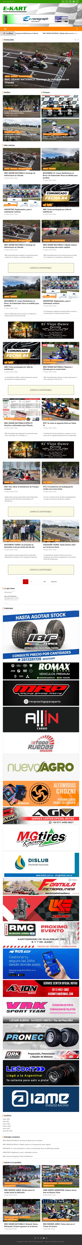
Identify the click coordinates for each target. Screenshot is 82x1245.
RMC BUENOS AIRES (10, 1185)
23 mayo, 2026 (47, 250)
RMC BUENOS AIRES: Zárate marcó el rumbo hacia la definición (19, 1191)
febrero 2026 (7, 1126)
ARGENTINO (8, 205)
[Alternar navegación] (5, 29)
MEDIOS (11, 108)
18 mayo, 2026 (8, 139)
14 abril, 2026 (8, 1229)
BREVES (7, 76)
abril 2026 (6, 1121)
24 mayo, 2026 (9, 85)
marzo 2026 (6, 1124)
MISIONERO (52, 168)
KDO (12, 482)
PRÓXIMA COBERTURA (58, 360)
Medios (7, 92)
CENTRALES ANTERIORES (11, 1183)
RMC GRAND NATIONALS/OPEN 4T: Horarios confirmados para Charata (18, 424)
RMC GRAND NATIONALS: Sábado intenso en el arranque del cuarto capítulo (60, 246)
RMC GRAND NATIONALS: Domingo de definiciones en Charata (26, 33)
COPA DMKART (47, 108)
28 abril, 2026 (47, 1195)
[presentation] (75, 39)
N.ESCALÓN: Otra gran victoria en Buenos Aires (59, 112)
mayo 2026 (6, 1119)
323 (44, 582)
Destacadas (9, 40)
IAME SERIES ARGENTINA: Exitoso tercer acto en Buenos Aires (59, 1191)
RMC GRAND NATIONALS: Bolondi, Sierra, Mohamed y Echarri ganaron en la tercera (21, 1225)
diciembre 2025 (7, 1131)
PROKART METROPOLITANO (60, 134)
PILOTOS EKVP (57, 108)
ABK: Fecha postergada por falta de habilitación (18, 1156)
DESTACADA (14, 76)
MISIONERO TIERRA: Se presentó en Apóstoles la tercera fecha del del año (19, 546)
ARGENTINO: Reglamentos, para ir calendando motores (18, 210)
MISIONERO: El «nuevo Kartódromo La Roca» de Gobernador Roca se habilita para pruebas (60, 175)
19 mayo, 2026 (8, 115)
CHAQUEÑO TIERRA (10, 132)
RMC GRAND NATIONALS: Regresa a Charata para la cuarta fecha (57, 368)
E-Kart (16, 85)
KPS (50, 418)
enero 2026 (6, 1128)
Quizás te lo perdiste (12, 1162)
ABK (44, 205)
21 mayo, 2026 (47, 180)
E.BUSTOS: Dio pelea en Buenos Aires (58, 137)
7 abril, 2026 (46, 1229)
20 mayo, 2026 (8, 428)
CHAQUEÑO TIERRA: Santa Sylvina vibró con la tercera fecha (20, 135)
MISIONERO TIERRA (16, 540)
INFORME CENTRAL (25, 1183)
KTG (6, 108)
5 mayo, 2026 (8, 1195)
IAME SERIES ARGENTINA (65, 1183)
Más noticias (9, 145)
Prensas (46, 92)
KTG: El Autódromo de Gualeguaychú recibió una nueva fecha (19, 112)
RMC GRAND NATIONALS (25, 76)
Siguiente (54, 582)
